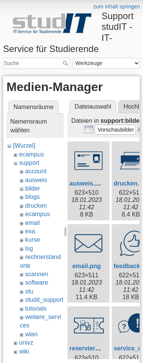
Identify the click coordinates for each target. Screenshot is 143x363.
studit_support (44, 299)
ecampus (31, 154)
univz (26, 342)
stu (29, 291)
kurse (32, 239)
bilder (32, 188)
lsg (29, 248)
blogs (32, 197)
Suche (66, 63)
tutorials (36, 308)
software (36, 282)
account (36, 171)
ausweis (36, 180)
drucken (36, 205)
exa (30, 231)
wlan (31, 334)
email (32, 223)
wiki (24, 351)
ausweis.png (87, 183)
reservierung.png (94, 348)
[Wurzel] (24, 145)
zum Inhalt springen (116, 6)
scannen (36, 274)
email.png (86, 266)
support (29, 163)
